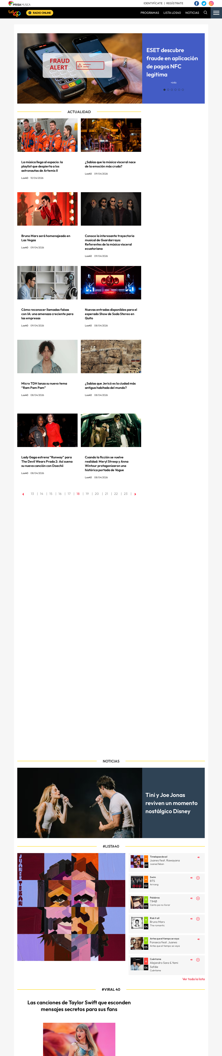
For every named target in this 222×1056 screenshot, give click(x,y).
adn (172, 1048)
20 (97, 494)
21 (106, 494)
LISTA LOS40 (172, 13)
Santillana (107, 1048)
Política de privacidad (114, 1032)
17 (69, 494)
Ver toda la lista (193, 764)
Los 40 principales (87, 1048)
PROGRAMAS (150, 13)
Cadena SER (146, 1048)
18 (78, 494)
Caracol (187, 1048)
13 (32, 494)
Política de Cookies (141, 1032)
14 (41, 494)
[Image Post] (47, 873)
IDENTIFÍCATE (153, 3)
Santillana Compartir (128, 1048)
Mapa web (76, 1032)
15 (50, 494)
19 (87, 494)
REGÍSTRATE (174, 3)
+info (174, 82)
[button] (164, 90)
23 (126, 494)
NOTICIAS (192, 13)
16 (60, 494)
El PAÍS (68, 1048)
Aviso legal (92, 1032)
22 (116, 494)
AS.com (158, 1048)
